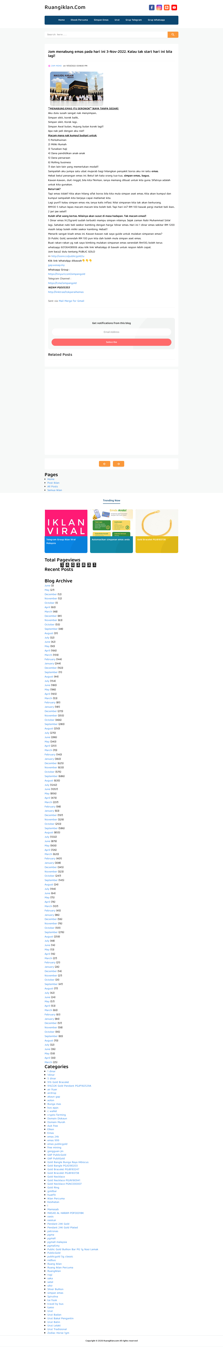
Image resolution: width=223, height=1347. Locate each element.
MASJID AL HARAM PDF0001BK (65, 1213)
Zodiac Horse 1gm (58, 1333)
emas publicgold (57, 1144)
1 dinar (51, 1072)
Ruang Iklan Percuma (60, 1268)
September (51, 629)
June (47, 586)
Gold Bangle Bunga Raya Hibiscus (68, 1163)
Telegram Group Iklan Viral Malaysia (61, 542)
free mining (54, 1148)
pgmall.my (53, 1246)
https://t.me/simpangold (62, 283)
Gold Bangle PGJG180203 (62, 1166)
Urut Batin (53, 1322)
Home (61, 20)
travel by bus (55, 1304)
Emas (50, 1133)
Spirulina (52, 1297)
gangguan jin (55, 1152)
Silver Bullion (55, 1290)
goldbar (52, 1192)
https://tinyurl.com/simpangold (66, 274)
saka (50, 1279)
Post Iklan (53, 483)
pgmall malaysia (57, 1242)
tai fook (52, 1301)
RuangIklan (54, 1271)
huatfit (51, 1195)
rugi (49, 1275)
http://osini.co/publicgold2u (67, 257)
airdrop (51, 1093)
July (47, 638)
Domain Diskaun (57, 1119)
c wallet (52, 1112)
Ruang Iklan (54, 1264)
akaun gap (53, 1097)
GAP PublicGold (56, 1155)
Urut (50, 1311)
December (51, 595)
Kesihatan (53, 1202)
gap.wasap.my (56, 265)
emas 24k (53, 1137)
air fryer (52, 1090)
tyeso (50, 1308)
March (48, 612)
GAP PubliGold (56, 1159)
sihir (50, 1286)
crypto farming (56, 1115)
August (49, 634)
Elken (50, 1130)
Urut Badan (54, 1315)
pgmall (51, 1239)
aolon (50, 1101)
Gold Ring (53, 1188)
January (49, 664)
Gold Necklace (56, 1177)
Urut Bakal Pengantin (60, 1319)
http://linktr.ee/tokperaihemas (66, 292)
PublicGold (53, 1253)
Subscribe (111, 343)
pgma (50, 1235)
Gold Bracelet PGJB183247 (63, 1170)
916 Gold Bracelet (58, 1083)
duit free (52, 1126)
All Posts (52, 487)
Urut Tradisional (57, 1330)
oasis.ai (51, 1221)
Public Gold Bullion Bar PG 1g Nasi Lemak (72, 1250)
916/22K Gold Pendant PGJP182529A (69, 1086)
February (50, 660)
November (51, 599)
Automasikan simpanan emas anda (111, 540)
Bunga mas (54, 1104)
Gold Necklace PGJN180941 (63, 1181)
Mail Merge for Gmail (71, 301)
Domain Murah (56, 1123)
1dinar (51, 1075)
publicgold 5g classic (60, 1257)
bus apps (52, 1108)
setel (50, 1282)
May (47, 590)
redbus (51, 1261)
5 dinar (51, 1079)
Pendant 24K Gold (58, 1224)
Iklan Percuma (56, 1199)
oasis (50, 1217)
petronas (52, 1232)
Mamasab (53, 1210)
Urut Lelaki (54, 1326)
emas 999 (53, 1141)
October (50, 603)
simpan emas (55, 1293)
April (47, 608)
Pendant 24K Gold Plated (62, 1228)
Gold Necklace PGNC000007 (64, 1184)
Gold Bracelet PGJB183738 (151, 540)
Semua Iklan (54, 491)
